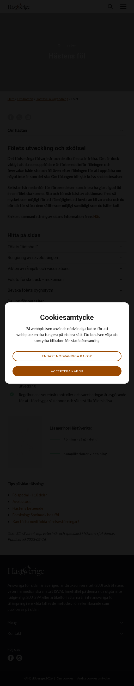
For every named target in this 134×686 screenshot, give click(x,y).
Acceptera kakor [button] (67, 371)
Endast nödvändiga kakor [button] (67, 356)
